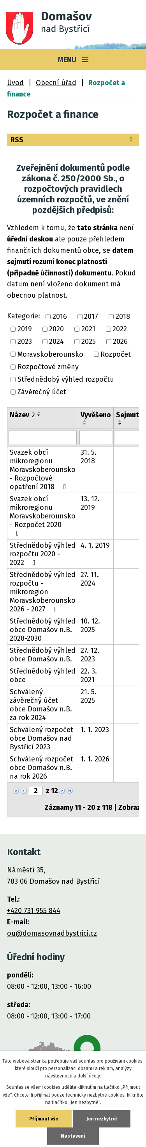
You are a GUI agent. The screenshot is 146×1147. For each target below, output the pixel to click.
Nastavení (73, 1136)
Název (22, 415)
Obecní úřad (56, 83)
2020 (56, 329)
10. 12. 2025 (90, 625)
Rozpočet (115, 354)
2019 (25, 329)
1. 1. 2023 (95, 729)
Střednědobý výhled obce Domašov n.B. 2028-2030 (43, 630)
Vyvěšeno (96, 415)
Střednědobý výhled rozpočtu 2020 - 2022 (43, 554)
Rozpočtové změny (48, 367)
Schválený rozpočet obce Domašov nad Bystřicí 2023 (41, 738)
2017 (91, 316)
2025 (88, 342)
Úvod (15, 83)
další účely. (89, 1076)
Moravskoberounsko (50, 354)
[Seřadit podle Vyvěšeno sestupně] (85, 423)
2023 (25, 342)
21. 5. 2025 (89, 696)
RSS (73, 140)
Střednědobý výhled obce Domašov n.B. (43, 654)
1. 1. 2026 (95, 759)
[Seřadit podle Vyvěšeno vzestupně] (85, 420)
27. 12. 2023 (90, 654)
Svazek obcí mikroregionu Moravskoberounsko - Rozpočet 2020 (43, 516)
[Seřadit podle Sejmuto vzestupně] (120, 420)
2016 (60, 316)
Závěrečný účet (42, 392)
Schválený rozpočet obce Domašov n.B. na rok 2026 (41, 768)
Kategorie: (23, 316)
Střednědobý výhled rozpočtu (66, 379)
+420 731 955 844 (33, 910)
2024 (56, 342)
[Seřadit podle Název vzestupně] (39, 412)
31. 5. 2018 (89, 456)
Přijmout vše (43, 1119)
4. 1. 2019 (95, 545)
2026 (120, 342)
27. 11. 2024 (90, 579)
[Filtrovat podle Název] (43, 437)
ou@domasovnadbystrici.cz (52, 933)
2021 (88, 329)
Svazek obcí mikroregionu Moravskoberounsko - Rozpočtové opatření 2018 (43, 469)
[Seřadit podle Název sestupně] (39, 415)
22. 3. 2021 (89, 675)
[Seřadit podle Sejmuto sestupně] (120, 423)
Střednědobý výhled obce (43, 675)
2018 (123, 316)
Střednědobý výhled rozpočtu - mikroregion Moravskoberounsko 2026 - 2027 (43, 591)
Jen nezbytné (101, 1119)
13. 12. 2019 (90, 503)
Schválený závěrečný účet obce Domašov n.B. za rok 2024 (41, 705)
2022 (120, 329)
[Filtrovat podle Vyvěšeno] (95, 437)
